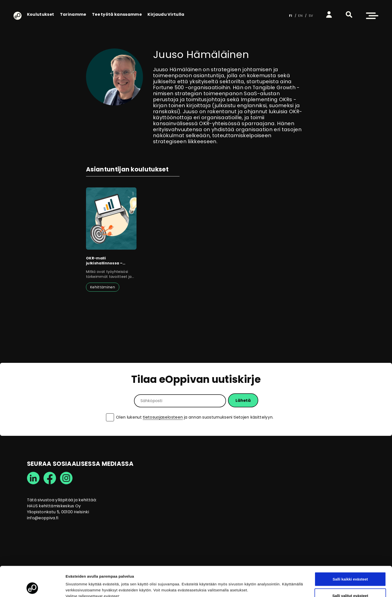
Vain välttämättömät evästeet (350, 584)
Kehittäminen (102, 287)
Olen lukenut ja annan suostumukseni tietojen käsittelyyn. (195, 417)
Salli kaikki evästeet (350, 551)
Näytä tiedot (267, 584)
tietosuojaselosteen (163, 417)
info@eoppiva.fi (42, 518)
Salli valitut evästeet (350, 567)
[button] (349, 14)
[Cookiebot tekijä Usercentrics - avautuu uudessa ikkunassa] (32, 587)
